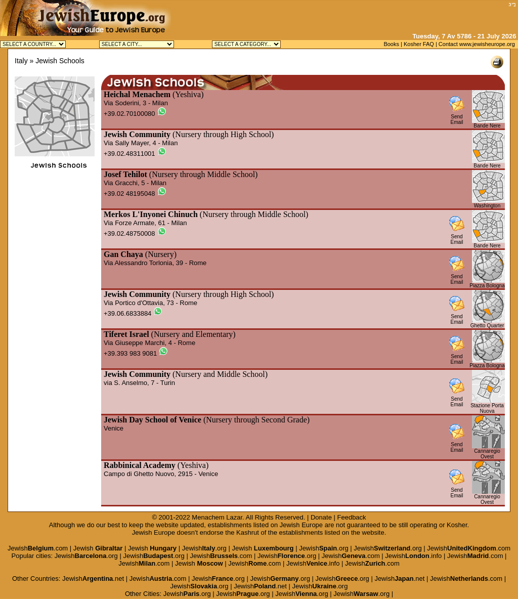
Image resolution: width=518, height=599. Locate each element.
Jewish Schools (59, 61)
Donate (321, 517)
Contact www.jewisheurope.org (477, 44)
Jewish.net (93, 578)
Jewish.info (413, 556)
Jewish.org (204, 548)
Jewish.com (38, 548)
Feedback (351, 517)
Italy (21, 61)
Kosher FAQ (419, 44)
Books (391, 44)
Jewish (98, 548)
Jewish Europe (301, 525)
